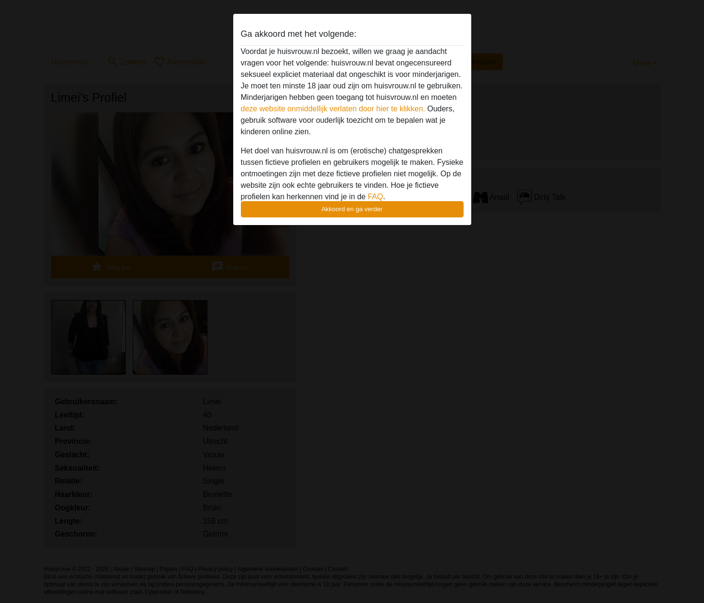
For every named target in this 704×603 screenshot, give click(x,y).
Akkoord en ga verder (351, 209)
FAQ (375, 197)
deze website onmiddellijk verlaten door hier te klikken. (333, 109)
